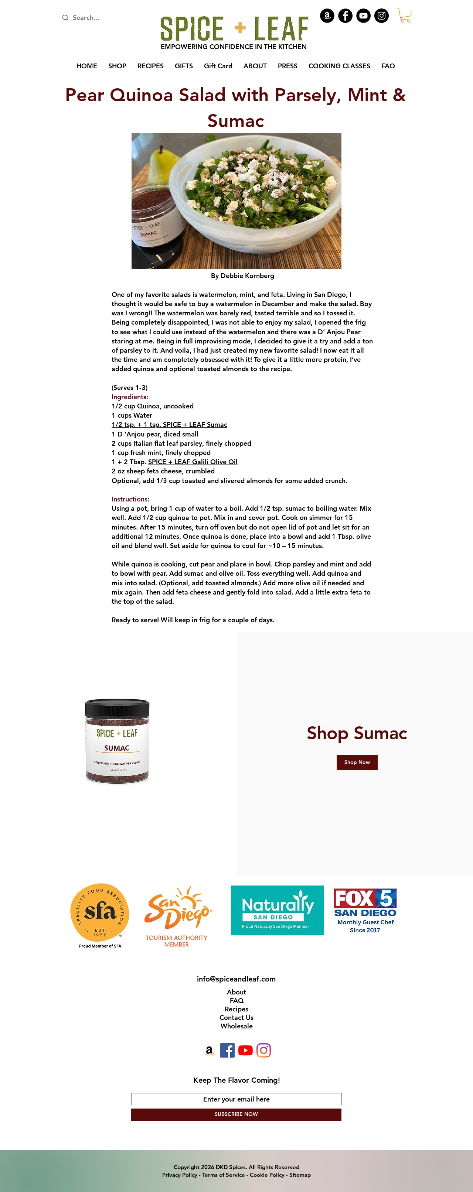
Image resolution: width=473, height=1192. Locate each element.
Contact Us (236, 1017)
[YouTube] (363, 15)
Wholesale (237, 1026)
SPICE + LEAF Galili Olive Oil (193, 462)
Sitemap (300, 1174)
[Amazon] (327, 15)
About (236, 992)
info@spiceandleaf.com (236, 979)
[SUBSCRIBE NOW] (236, 1115)
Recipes (236, 1009)
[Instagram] (381, 15)
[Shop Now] (357, 762)
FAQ (237, 1000)
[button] (405, 15)
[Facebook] (345, 15)
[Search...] (99, 18)
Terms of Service (223, 1174)
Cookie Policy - (269, 1174)
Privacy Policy (179, 1174)
